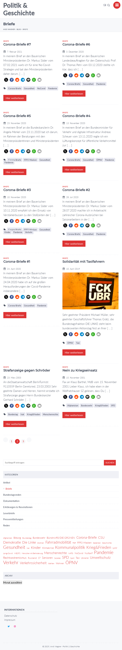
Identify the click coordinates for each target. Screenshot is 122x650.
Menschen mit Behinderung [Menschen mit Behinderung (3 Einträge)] (32, 553)
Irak (22, 414)
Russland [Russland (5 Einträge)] (32, 558)
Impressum (9, 619)
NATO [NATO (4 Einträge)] (70, 553)
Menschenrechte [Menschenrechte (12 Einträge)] (55, 553)
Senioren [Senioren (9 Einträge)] (47, 557)
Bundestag (13, 414)
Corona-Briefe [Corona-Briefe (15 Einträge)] (86, 537)
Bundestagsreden (12, 494)
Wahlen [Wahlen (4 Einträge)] (51, 563)
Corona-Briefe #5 (17, 116)
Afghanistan (72, 405)
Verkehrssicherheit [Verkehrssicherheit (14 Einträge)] (33, 563)
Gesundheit (29, 88)
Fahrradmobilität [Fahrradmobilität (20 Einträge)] (58, 542)
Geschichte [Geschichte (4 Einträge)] (107, 543)
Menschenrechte (50, 414)
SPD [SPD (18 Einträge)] (65, 557)
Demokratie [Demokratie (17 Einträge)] (12, 542)
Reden (6, 525)
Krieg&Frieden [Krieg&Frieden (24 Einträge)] (98, 547)
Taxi (78, 343)
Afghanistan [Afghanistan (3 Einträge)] (7, 538)
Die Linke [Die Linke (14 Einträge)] (29, 542)
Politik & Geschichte (19, 9)
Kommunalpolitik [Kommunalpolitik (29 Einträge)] (70, 547)
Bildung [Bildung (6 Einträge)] (17, 537)
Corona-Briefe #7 (17, 44)
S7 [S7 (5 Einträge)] (39, 558)
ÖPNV (99, 160)
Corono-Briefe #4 (76, 116)
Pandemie (52, 88)
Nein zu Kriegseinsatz (79, 370)
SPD (113, 405)
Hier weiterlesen (15, 97)
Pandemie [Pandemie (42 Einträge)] (103, 552)
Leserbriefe (9, 513)
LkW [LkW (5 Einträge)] (115, 548)
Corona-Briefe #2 (76, 190)
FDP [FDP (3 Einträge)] (74, 543)
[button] (6, 80)
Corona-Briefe (14, 88)
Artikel (6, 482)
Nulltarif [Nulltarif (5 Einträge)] (89, 553)
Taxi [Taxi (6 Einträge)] (78, 557)
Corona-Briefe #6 (76, 44)
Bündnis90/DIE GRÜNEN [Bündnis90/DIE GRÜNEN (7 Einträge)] (61, 537)
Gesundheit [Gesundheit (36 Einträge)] (14, 547)
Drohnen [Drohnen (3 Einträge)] (40, 543)
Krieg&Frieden (33, 414)
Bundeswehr (86, 405)
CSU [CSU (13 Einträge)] (101, 537)
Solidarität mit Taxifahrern (83, 261)
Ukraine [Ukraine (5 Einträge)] (84, 558)
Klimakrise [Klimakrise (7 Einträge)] (48, 547)
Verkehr (28, 232)
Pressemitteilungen (13, 519)
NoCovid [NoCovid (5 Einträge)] (79, 553)
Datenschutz (10, 615)
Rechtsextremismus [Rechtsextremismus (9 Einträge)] (15, 557)
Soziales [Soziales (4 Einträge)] (57, 558)
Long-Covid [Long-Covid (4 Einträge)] (8, 553)
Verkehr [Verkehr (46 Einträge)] (10, 562)
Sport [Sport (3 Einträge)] (72, 558)
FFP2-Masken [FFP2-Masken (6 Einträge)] (84, 542)
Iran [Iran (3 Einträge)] (28, 548)
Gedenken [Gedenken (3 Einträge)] (97, 543)
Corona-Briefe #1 (16, 261)
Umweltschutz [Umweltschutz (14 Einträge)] (100, 557)
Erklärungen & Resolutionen (17, 507)
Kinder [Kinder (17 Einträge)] (36, 547)
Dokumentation (11, 500)
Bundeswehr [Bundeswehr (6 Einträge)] (39, 537)
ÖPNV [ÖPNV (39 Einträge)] (71, 562)
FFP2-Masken (30, 160)
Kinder (7, 232)
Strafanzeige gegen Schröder (26, 370)
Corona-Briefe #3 (17, 190)
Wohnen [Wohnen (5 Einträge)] (60, 563)
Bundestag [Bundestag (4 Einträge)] (26, 538)
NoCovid (41, 88)
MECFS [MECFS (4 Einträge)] (17, 553)
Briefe (6, 41)
